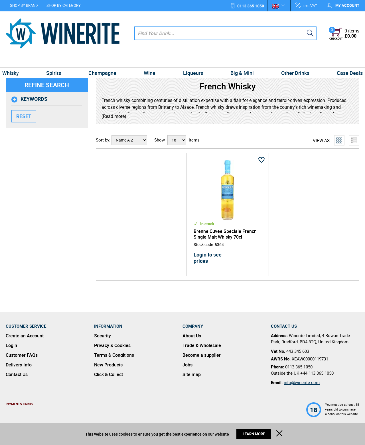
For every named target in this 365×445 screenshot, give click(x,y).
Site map (191, 374)
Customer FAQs (22, 355)
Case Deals (344, 61)
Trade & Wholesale (201, 345)
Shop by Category (63, 5)
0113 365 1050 (250, 6)
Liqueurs (192, 61)
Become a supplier (201, 355)
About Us (191, 336)
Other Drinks (291, 61)
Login (11, 345)
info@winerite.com (302, 382)
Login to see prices (208, 257)
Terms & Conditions (114, 355)
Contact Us (17, 374)
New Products (108, 365)
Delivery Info (19, 365)
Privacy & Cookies (112, 345)
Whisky (16, 61)
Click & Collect (108, 374)
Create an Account (25, 336)
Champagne (105, 61)
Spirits (57, 61)
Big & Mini (239, 61)
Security (102, 336)
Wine (150, 61)
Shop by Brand (24, 5)
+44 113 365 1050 (317, 373)
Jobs (187, 365)
